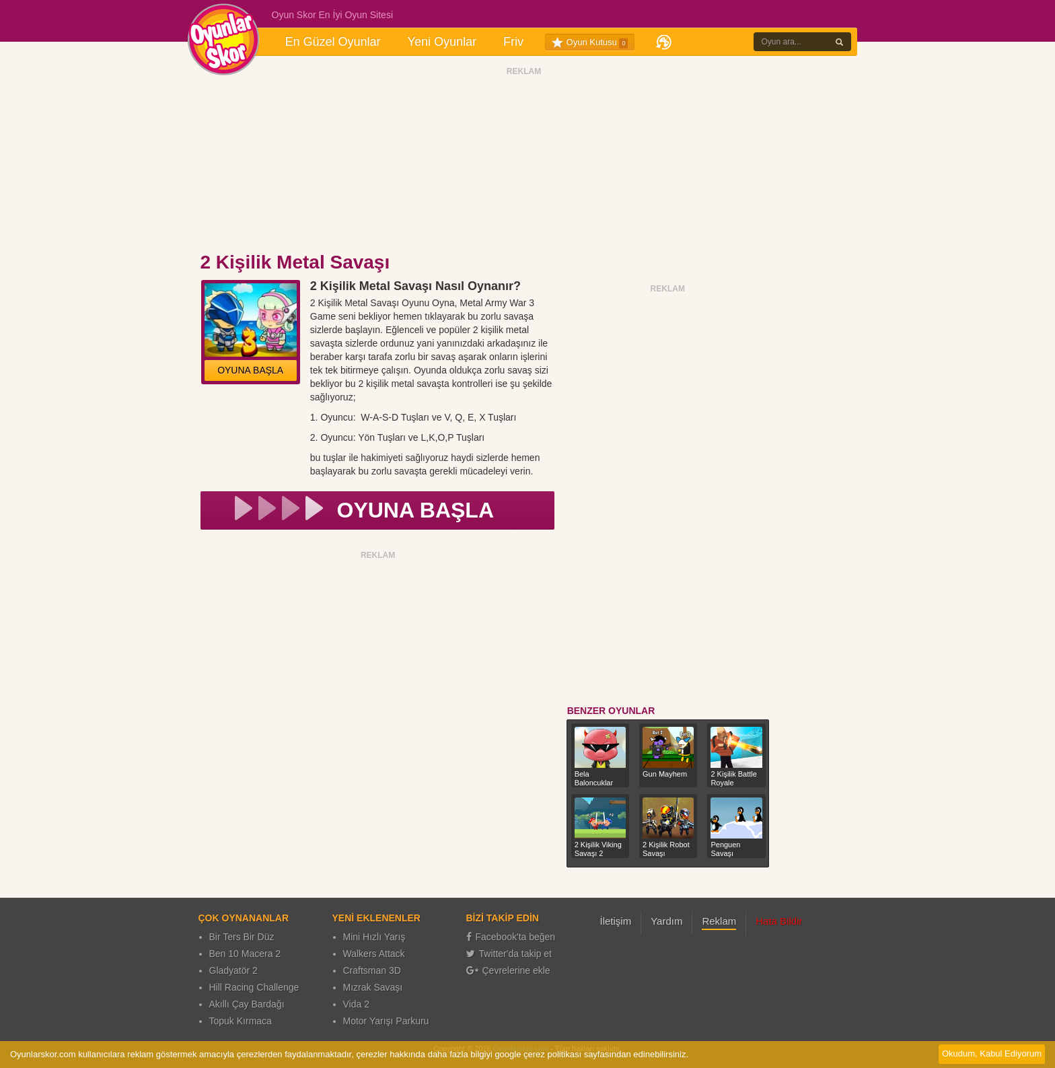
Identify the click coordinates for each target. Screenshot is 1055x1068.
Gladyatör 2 (233, 970)
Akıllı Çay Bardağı (247, 1004)
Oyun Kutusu (590, 42)
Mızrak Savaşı (373, 987)
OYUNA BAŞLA (250, 370)
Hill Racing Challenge (254, 987)
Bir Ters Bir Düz (242, 936)
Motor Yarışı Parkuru (386, 1021)
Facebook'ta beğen (511, 936)
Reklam (719, 921)
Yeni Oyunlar (442, 41)
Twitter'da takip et (509, 953)
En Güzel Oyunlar (333, 41)
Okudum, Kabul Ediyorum (992, 1053)
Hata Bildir (779, 921)
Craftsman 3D (372, 970)
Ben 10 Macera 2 (245, 953)
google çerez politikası (538, 1054)
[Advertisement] (524, 163)
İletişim (616, 921)
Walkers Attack (374, 953)
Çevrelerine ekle (508, 970)
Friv (513, 41)
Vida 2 (356, 1004)
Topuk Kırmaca (240, 1021)
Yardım (666, 921)
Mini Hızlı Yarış (374, 936)
